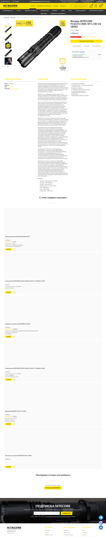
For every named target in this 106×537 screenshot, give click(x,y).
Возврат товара (49, 528)
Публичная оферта (68, 528)
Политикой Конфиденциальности (52, 509)
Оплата (47, 525)
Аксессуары (44, 13)
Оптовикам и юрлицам (44, 6)
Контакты (63, 6)
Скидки (84, 528)
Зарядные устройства (31, 10)
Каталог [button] (32, 6)
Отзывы (55, 6)
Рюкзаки (55, 10)
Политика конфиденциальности (90, 530)
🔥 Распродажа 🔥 (8, 10)
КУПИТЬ (8, 249)
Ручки (70, 10)
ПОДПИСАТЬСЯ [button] (66, 506)
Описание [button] (86, 46)
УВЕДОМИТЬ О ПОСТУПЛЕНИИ (86, 41)
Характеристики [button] (77, 46)
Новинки (85, 525)
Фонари (19, 10)
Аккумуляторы (45, 10)
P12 (11, 85)
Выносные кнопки (81, 10)
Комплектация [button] (96, 46)
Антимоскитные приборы (96, 10)
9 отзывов (15, 327)
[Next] (8, 66)
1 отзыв (14, 241)
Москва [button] (82, 51)
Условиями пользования (66, 509)
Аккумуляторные (15, 88)
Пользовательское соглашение (71, 530)
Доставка (47, 523)
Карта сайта (67, 525)
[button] (96, 6)
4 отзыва (15, 414)
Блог (84, 523)
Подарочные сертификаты (58, 13)
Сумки (63, 10)
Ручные (9, 87)
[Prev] (8, 23)
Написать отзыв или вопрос (53, 480)
